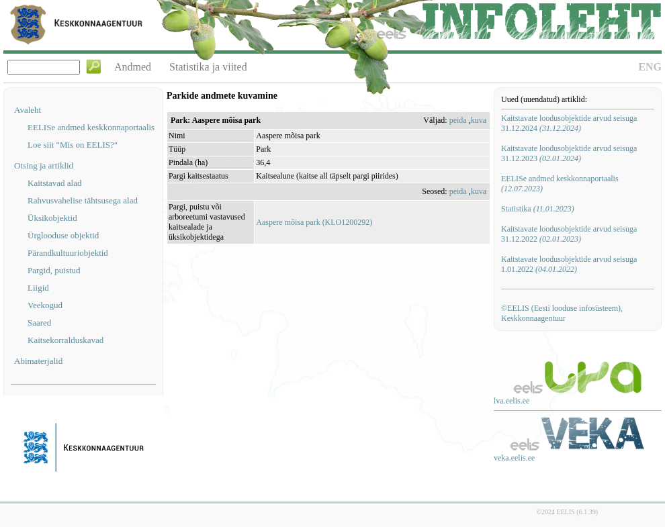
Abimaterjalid (38, 361)
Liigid (38, 288)
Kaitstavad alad (55, 183)
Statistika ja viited (208, 67)
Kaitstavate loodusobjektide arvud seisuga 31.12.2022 (569, 234)
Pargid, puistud (54, 270)
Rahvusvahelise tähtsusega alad (83, 200)
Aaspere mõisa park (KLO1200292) (314, 222)
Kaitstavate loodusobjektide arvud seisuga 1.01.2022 (569, 264)
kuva (478, 120)
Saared (39, 323)
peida (458, 120)
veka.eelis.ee (514, 458)
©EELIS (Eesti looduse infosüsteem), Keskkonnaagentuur (562, 313)
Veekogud (45, 305)
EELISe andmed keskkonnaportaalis (91, 127)
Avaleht (27, 110)
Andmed (132, 67)
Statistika (537, 208)
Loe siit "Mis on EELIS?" (73, 145)
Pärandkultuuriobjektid (68, 253)
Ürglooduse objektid (63, 235)
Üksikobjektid (52, 218)
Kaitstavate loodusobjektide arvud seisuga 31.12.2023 (569, 153)
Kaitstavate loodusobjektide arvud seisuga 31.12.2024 (569, 123)
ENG (650, 67)
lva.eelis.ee (511, 400)
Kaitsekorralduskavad (65, 340)
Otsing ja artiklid (43, 165)
